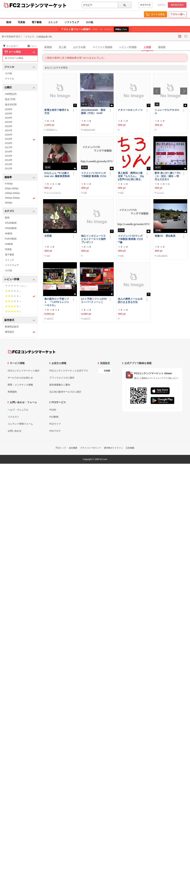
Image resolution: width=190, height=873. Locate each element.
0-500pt (9, 183)
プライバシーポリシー (90, 448)
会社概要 (73, 448)
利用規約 (12, 391)
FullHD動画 (11, 238)
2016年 (8, 151)
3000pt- (9, 202)
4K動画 (8, 233)
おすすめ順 (79, 47)
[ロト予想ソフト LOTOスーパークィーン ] (94, 300)
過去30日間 (11, 104)
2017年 (8, 147)
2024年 (8, 117)
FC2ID (52, 409)
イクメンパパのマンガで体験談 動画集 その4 (93, 175)
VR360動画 (11, 228)
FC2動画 (53, 416)
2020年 (8, 134)
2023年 (8, 122)
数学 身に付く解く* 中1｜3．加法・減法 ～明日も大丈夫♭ (167, 176)
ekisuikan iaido (89, 130)
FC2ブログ (55, 431)
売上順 (62, 47)
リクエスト (13, 416)
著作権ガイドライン (113, 448)
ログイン (162, 5)
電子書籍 (37, 22)
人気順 (147, 47)
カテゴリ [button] (19, 211)
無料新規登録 (177, 5)
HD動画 (9, 244)
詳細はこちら (121, 29)
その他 (89, 22)
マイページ (145, 5)
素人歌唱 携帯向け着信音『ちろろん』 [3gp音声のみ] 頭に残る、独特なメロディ (131, 176)
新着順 (48, 47)
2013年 (8, 164)
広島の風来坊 (162, 256)
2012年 (8, 168)
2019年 (20, 139)
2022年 (8, 126)
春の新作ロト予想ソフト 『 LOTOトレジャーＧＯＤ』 (56, 302)
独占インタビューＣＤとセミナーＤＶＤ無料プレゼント (93, 239)
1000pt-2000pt (12, 193)
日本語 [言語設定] (107, 370)
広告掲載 (130, 448)
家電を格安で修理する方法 (56, 111)
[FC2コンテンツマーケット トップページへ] (31, 351)
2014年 (8, 160)
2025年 (8, 113)
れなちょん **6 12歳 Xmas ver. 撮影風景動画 (57, 175)
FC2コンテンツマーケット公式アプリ (68, 370)
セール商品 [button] (19, 52)
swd (48, 256)
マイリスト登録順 (102, 47)
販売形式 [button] (19, 320)
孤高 (122, 193)
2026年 (8, 109)
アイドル (9, 78)
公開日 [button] (19, 87)
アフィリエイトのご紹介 (62, 377)
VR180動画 (11, 223)
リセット (32, 46)
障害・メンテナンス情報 (20, 384)
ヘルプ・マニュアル (18, 409)
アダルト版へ (177, 14)
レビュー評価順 (128, 47)
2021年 (8, 130)
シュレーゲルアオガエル (167, 111)
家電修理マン (52, 130)
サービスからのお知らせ (20, 377)
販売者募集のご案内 (59, 384)
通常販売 (20, 332)
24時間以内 (11, 94)
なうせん (160, 193)
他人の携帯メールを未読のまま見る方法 (130, 300)
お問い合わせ (14, 431)
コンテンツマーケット (44, 5)
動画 (8, 22)
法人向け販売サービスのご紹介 (65, 391)
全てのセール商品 (14, 58)
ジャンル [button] (19, 67)
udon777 (50, 318)
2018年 (8, 143)
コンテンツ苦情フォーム (20, 423)
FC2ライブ (55, 423)
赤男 (85, 193)
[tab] (116, 47)
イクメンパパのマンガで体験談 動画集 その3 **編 (130, 239)
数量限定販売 (12, 326)
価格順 (161, 47)
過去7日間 (10, 99)
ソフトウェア (71, 22)
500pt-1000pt (11, 188)
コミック (53, 22)
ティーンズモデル (54, 193)
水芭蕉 (48, 235)
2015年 (8, 155)
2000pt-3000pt (20, 198)
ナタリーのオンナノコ (130, 109)
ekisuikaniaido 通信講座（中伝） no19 (93, 111)
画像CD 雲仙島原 (165, 235)
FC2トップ (61, 448)
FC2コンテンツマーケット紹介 (24, 370)
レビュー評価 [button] (19, 279)
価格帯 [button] (19, 177)
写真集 (21, 22)
